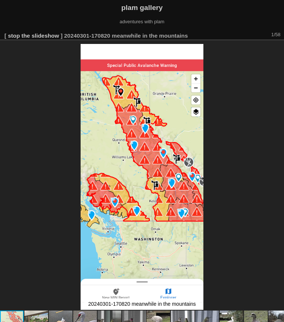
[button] (277, 50)
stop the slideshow (33, 35)
